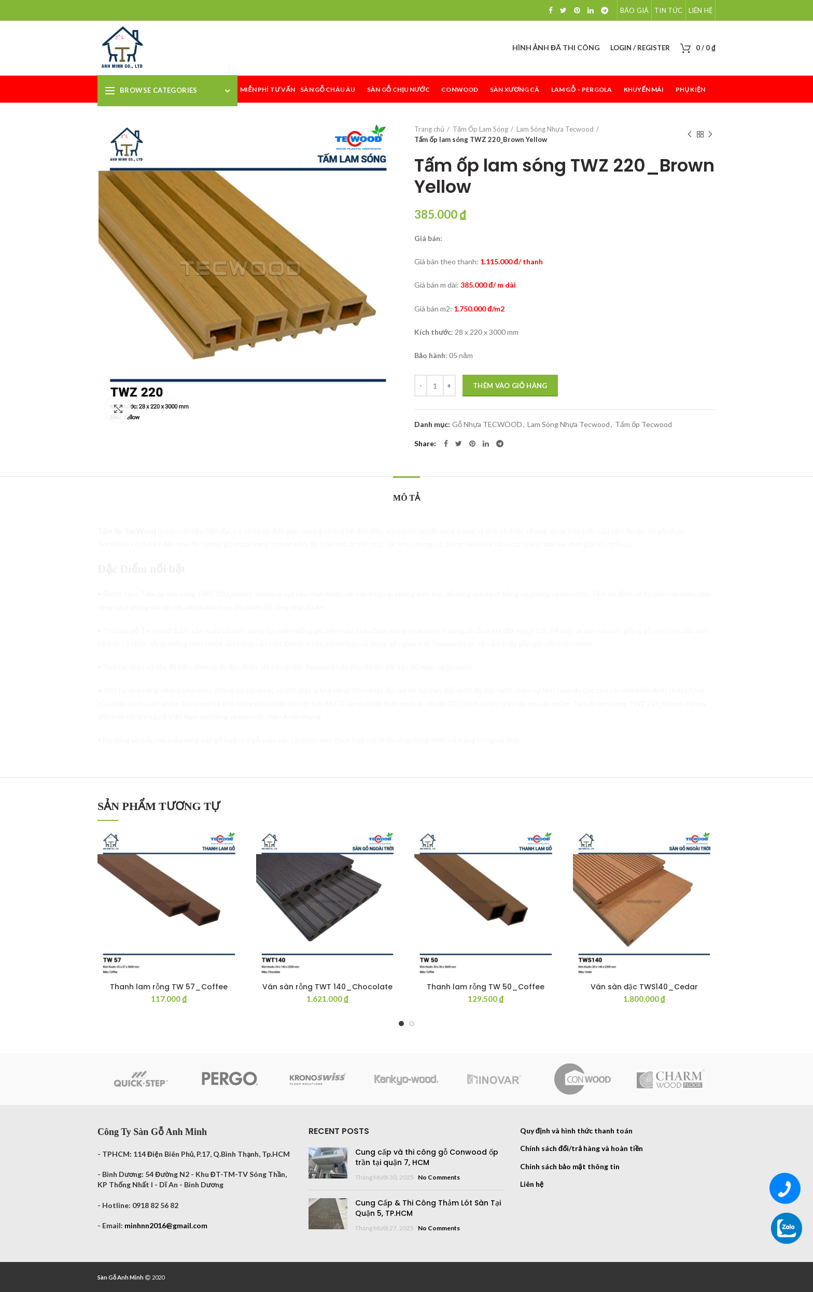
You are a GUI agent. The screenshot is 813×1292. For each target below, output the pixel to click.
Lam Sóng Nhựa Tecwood (555, 129)
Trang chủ (429, 129)
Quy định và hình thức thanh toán (576, 1130)
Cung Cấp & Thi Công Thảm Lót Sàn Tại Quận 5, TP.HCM (428, 1208)
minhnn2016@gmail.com (165, 1225)
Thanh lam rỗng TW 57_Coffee (169, 986)
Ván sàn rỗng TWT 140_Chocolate (327, 986)
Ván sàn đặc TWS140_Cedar (644, 986)
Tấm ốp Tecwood (643, 424)
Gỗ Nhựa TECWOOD (487, 424)
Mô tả (406, 497)
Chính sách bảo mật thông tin (570, 1166)
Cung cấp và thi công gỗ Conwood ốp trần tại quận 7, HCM (426, 1157)
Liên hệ (531, 1184)
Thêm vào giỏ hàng (510, 385)
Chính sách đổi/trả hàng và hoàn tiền (581, 1148)
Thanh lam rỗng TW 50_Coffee (485, 986)
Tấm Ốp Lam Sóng (480, 129)
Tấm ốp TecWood (126, 531)
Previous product (689, 134)
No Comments (439, 1177)
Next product (710, 134)
